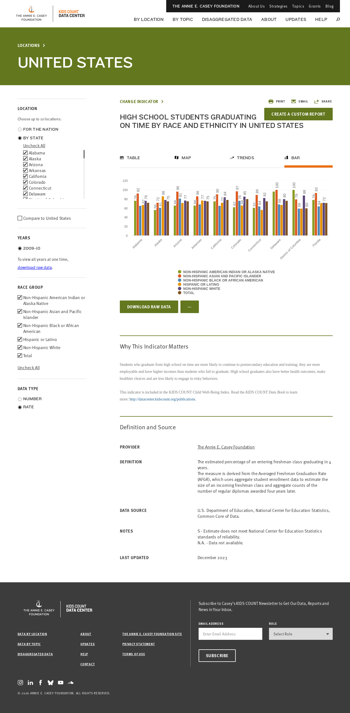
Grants (315, 6)
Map (186, 157)
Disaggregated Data (227, 19)
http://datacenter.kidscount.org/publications (162, 399)
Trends (245, 157)
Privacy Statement (138, 644)
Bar (295, 157)
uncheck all (34, 145)
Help (321, 19)
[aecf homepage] (31, 13)
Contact (87, 664)
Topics (298, 6)
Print (276, 101)
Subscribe (217, 655)
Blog (329, 6)
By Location (149, 19)
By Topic (183, 19)
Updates (295, 19)
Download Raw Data (149, 307)
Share (323, 101)
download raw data (35, 267)
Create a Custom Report (298, 114)
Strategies (278, 6)
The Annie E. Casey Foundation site (152, 634)
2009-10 (32, 248)
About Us (256, 6)
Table (133, 157)
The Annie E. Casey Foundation (205, 6)
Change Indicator (139, 101)
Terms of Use (133, 654)
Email (299, 101)
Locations (29, 45)
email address (211, 623)
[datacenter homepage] (72, 14)
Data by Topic (29, 644)
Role (273, 623)
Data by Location (32, 634)
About (269, 19)
